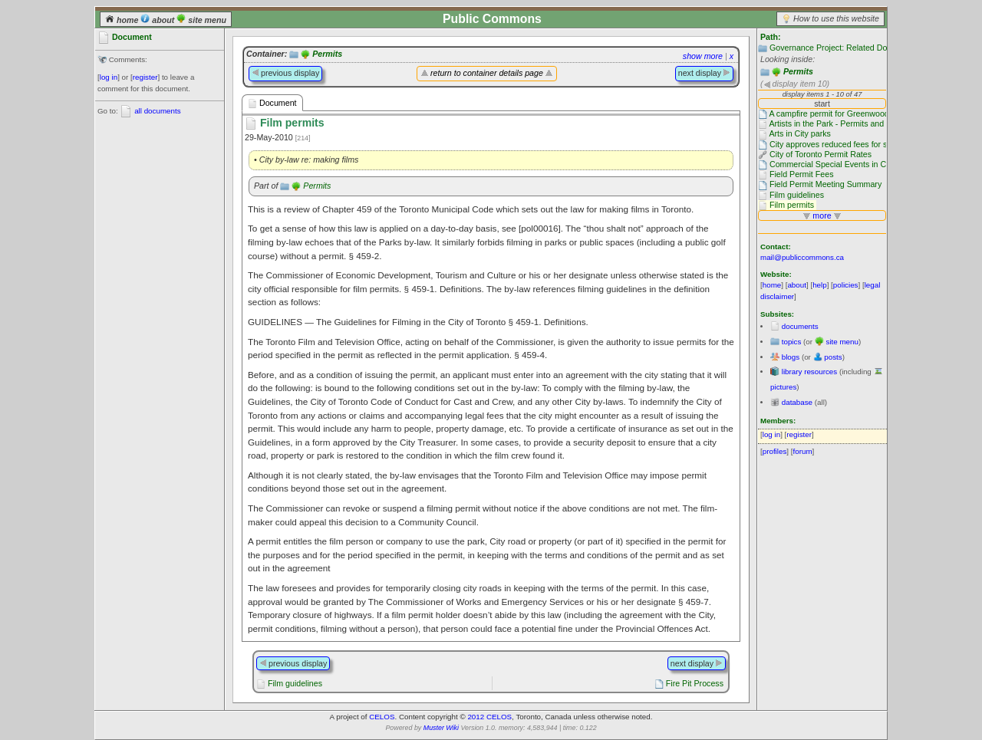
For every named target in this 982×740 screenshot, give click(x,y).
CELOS (381, 716)
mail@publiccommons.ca (802, 257)
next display (704, 72)
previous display (285, 72)
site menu (201, 20)
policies (845, 285)
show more (703, 56)
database (797, 402)
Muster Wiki (441, 728)
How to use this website (836, 18)
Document (272, 103)
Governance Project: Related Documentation (850, 47)
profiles (775, 451)
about (158, 20)
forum (802, 451)
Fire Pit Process (694, 683)
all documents (157, 111)
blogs (790, 357)
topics (792, 341)
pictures (783, 387)
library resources (809, 371)
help (819, 285)
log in (108, 77)
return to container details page (486, 72)
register (145, 77)
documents (800, 326)
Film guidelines (295, 683)
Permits (798, 71)
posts (833, 357)
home (122, 20)
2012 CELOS (489, 716)
